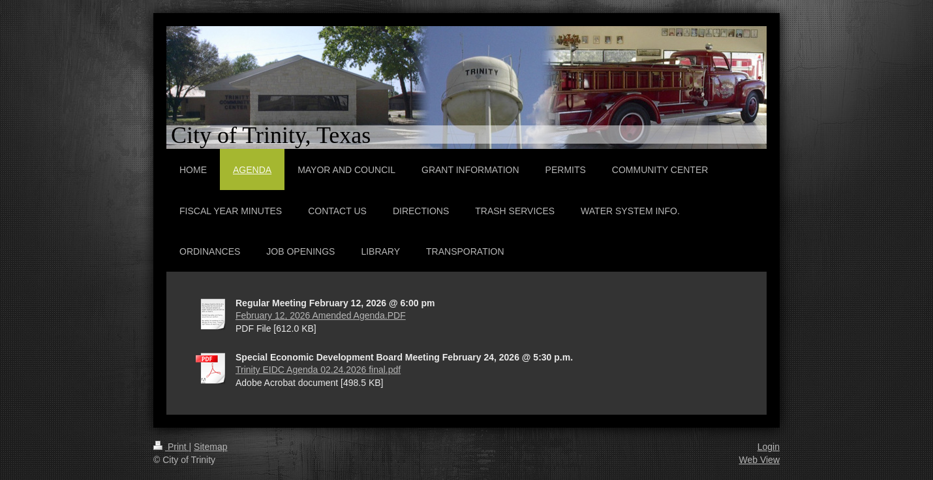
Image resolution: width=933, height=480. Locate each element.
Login (768, 446)
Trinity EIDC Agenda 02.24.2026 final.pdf (318, 369)
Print (171, 446)
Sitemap (210, 446)
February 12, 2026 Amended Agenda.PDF (321, 315)
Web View (759, 460)
